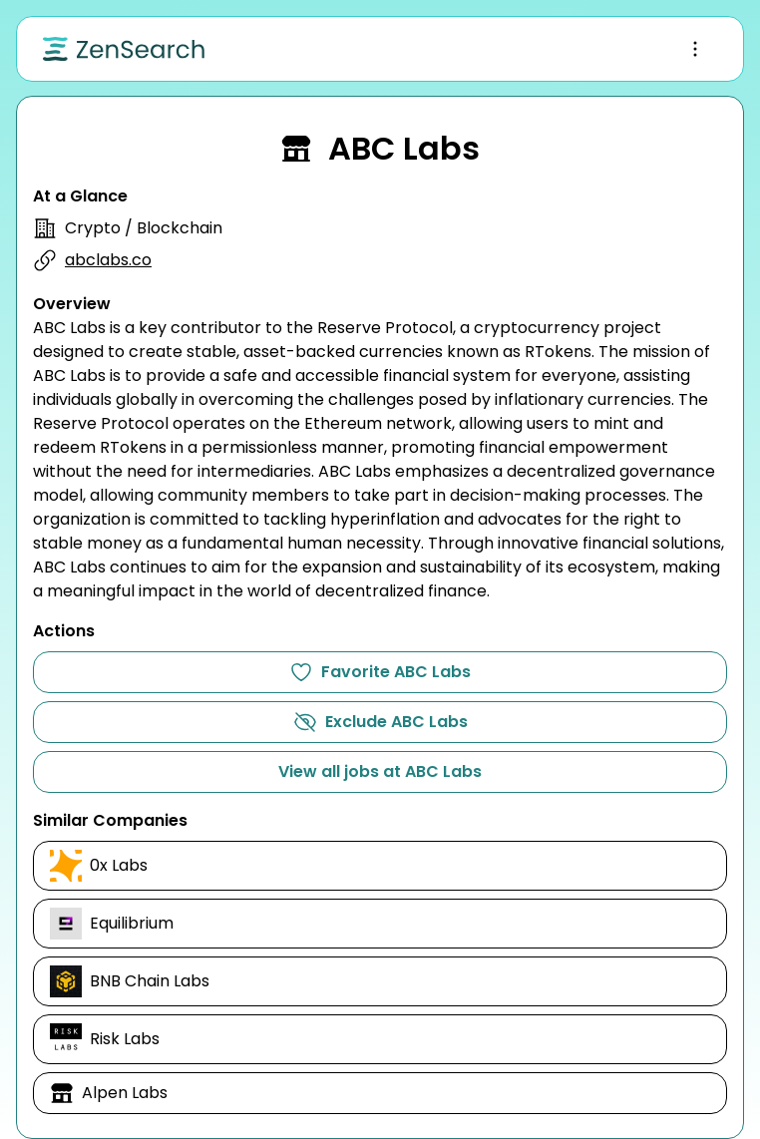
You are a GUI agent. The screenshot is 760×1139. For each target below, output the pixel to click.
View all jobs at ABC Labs (380, 771)
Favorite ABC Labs (380, 672)
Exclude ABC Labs (380, 722)
